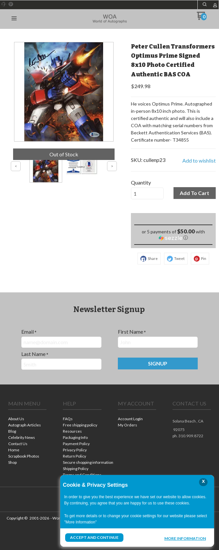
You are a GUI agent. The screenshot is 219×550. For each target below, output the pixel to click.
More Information (185, 538)
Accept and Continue (94, 537)
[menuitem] (27, 419)
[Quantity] (147, 193)
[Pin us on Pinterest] (10, 4)
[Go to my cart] (202, 18)
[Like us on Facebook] (4, 4)
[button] (204, 4)
